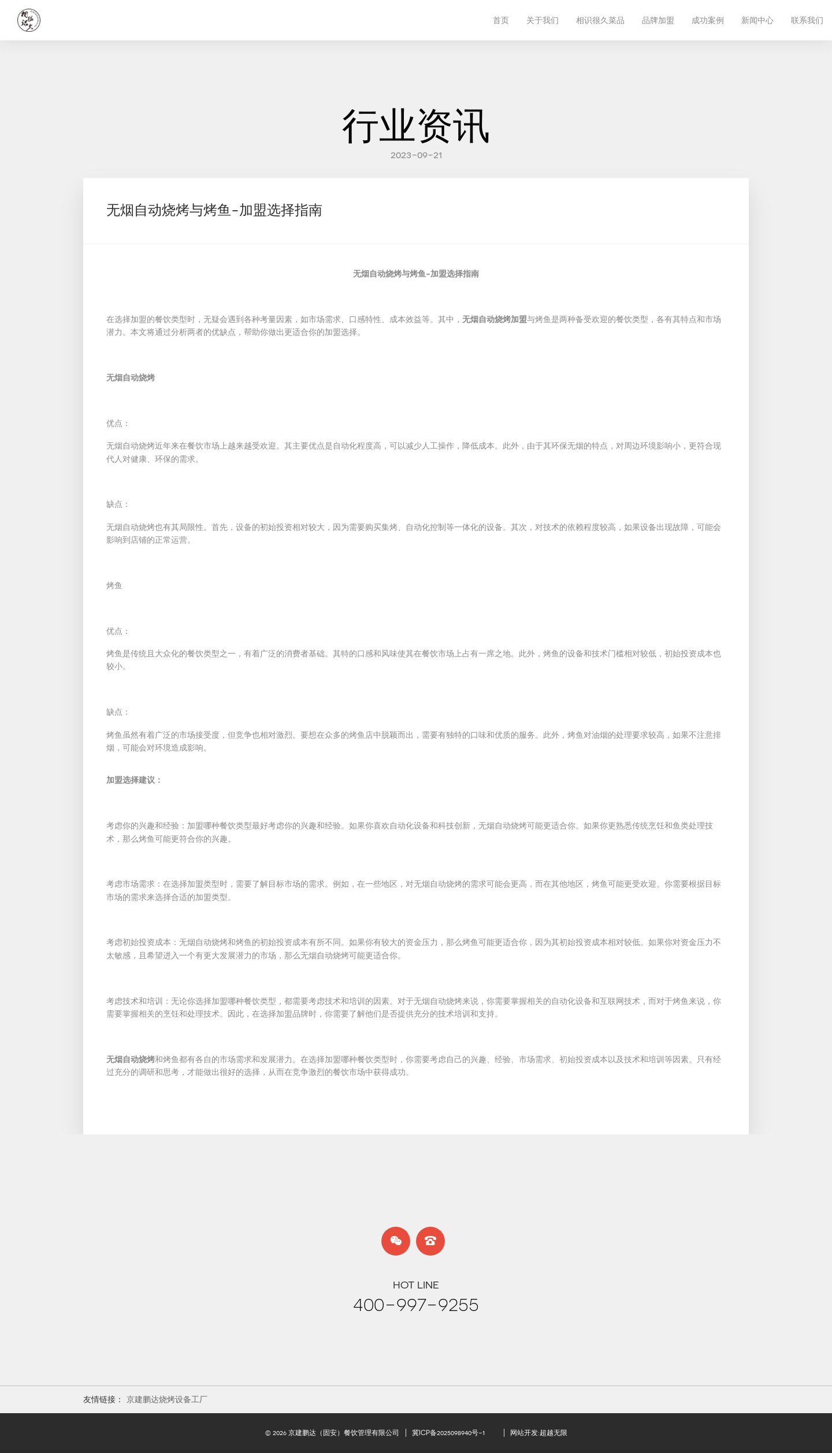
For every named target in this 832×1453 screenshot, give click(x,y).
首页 (501, 20)
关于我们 (542, 20)
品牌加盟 (658, 20)
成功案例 (708, 20)
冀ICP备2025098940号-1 (448, 1433)
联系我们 (807, 20)
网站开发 (524, 1433)
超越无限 (553, 1433)
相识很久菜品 (600, 20)
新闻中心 (757, 20)
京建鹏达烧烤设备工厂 (167, 1399)
